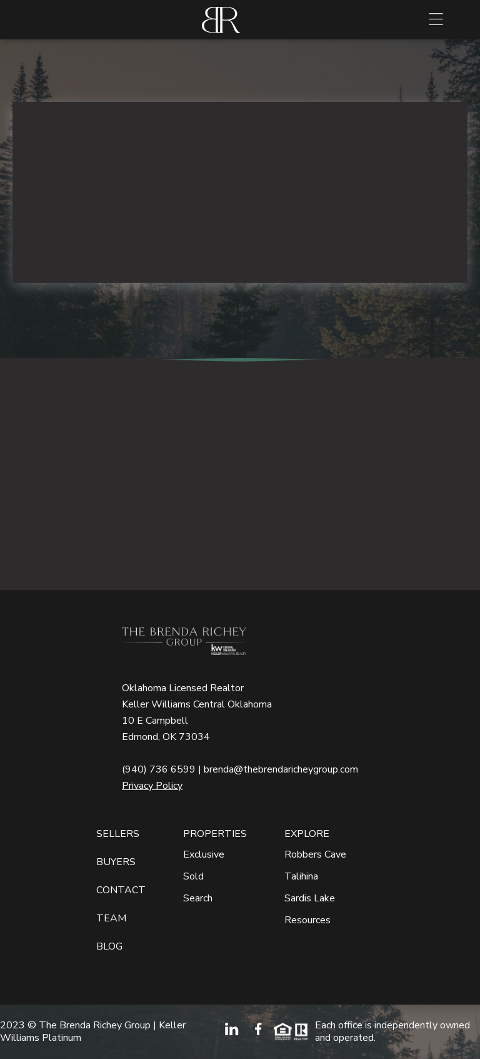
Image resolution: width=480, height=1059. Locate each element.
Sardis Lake (309, 898)
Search (197, 898)
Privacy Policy (152, 786)
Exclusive (203, 854)
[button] (436, 19)
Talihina (301, 876)
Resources (307, 920)
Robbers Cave (315, 854)
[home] (221, 20)
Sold (193, 876)
